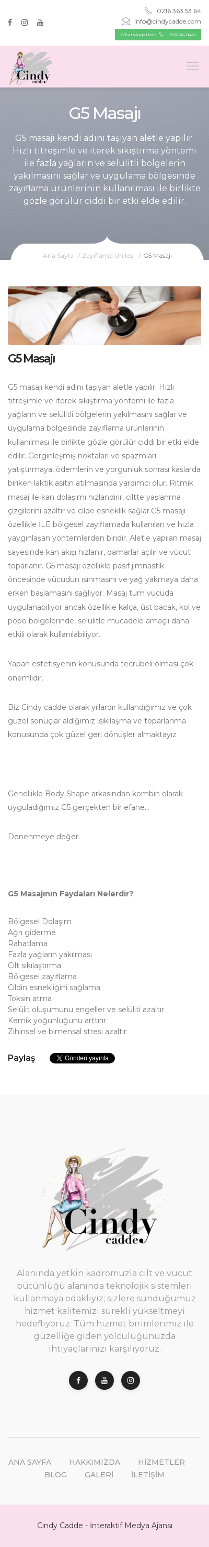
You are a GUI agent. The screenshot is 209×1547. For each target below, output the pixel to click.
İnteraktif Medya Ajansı (131, 1525)
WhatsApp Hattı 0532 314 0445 (158, 34)
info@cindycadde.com (161, 21)
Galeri (99, 1474)
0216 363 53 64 (172, 11)
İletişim (148, 1474)
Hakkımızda (94, 1462)
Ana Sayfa (58, 255)
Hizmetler (161, 1462)
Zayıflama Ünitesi (108, 255)
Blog (55, 1474)
